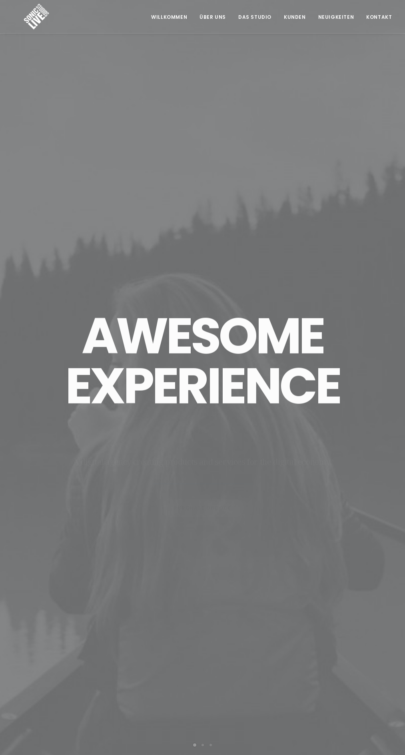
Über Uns (213, 17)
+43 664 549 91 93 (135, 670)
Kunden (295, 17)
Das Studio (254, 17)
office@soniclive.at (137, 689)
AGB (318, 650)
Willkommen (169, 17)
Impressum (327, 664)
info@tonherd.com (137, 680)
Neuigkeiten (336, 17)
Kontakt (379, 17)
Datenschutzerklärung (344, 678)
